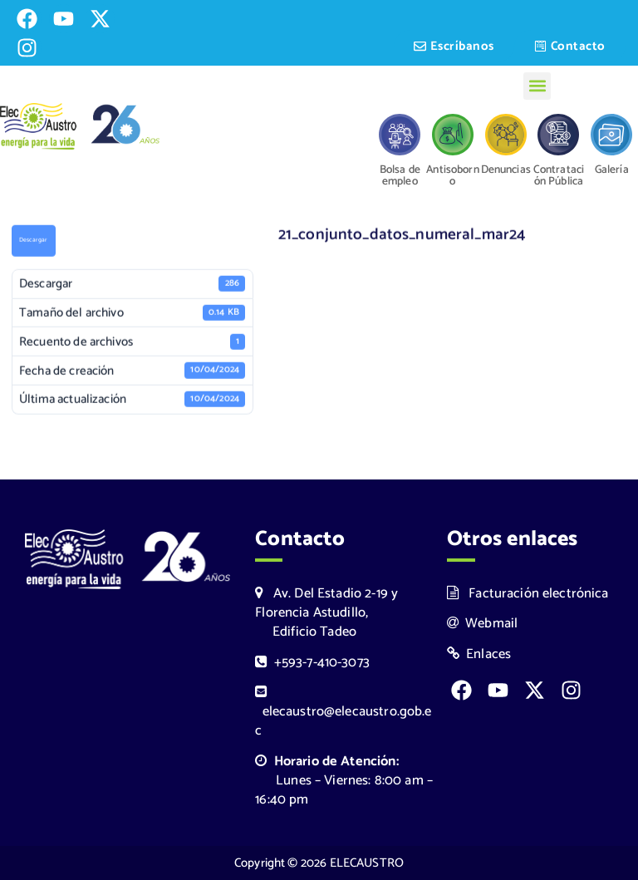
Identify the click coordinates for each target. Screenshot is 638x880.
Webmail (482, 623)
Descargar (33, 242)
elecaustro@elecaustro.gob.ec (343, 713)
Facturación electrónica (528, 594)
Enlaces (479, 654)
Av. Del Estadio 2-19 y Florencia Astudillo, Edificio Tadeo (326, 613)
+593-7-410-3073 (312, 662)
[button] (537, 86)
